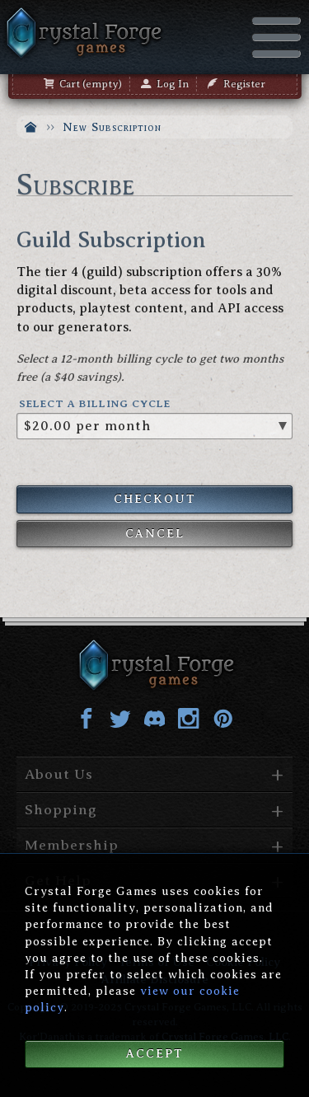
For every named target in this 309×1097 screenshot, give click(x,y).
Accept (155, 1053)
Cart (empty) (83, 84)
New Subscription (112, 127)
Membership (72, 845)
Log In (165, 84)
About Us (59, 774)
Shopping (61, 809)
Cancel (155, 533)
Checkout (155, 498)
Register (236, 84)
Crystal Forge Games (82, 33)
